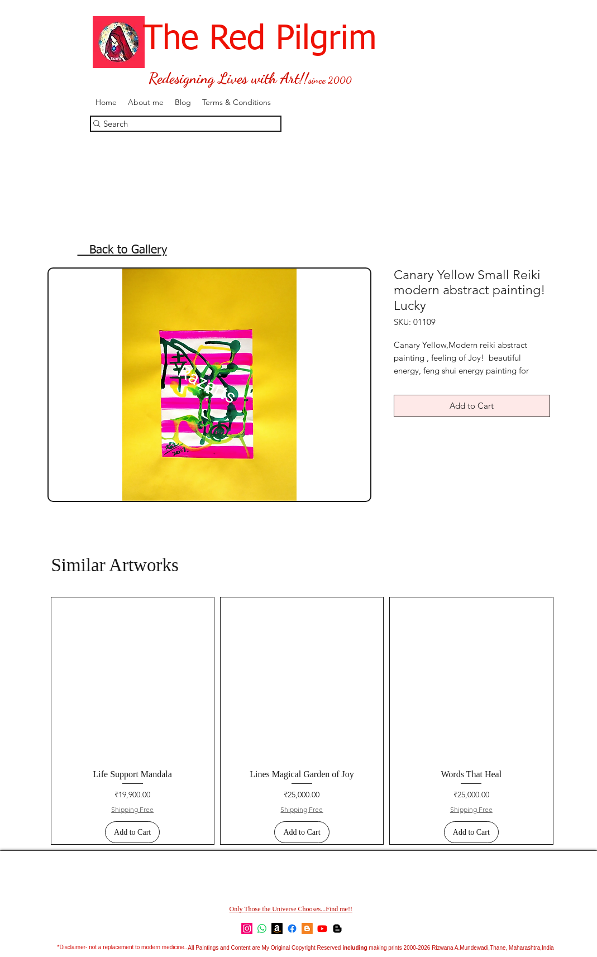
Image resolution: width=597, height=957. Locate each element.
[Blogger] (307, 928)
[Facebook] (292, 928)
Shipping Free (132, 809)
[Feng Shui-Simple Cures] (337, 928)
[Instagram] (246, 928)
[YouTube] (322, 928)
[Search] (185, 124)
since (317, 80)
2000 (339, 80)
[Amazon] (277, 928)
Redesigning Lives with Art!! (228, 78)
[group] (302, 721)
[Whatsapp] (262, 928)
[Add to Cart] (132, 832)
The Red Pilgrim (233, 39)
